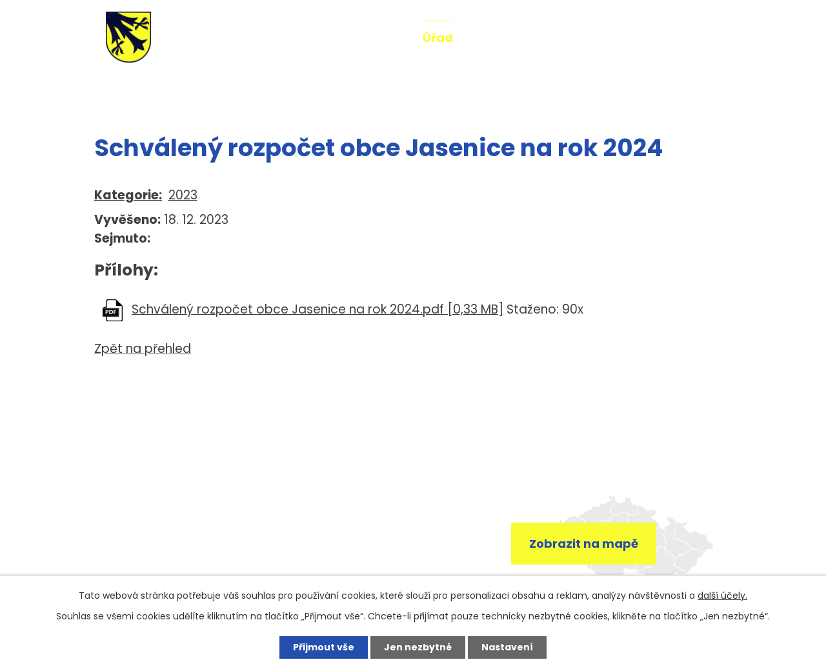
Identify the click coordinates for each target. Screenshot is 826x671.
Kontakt (686, 38)
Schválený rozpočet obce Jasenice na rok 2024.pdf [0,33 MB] (317, 309)
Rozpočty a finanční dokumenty (278, 89)
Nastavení (507, 647)
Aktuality (377, 38)
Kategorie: (128, 195)
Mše (631, 38)
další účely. (722, 595)
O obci (491, 38)
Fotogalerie (564, 38)
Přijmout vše (323, 647)
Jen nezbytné (418, 647)
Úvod (108, 89)
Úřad (438, 38)
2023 (182, 195)
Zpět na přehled (142, 348)
